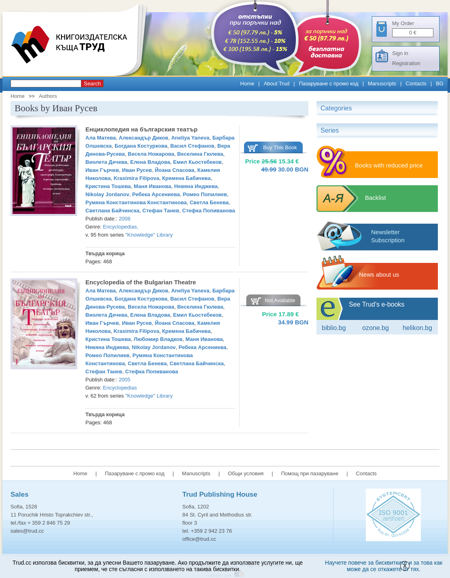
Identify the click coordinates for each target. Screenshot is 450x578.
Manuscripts (382, 83)
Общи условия (245, 473)
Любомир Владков (158, 339)
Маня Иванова (153, 186)
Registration (406, 63)
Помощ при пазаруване (310, 473)
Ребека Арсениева (156, 194)
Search (92, 83)
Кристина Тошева (108, 186)
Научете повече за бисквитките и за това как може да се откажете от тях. (383, 565)
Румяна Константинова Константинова (136, 202)
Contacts (416, 83)
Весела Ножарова (151, 154)
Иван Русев (137, 170)
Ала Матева (100, 138)
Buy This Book (280, 147)
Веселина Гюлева (200, 154)
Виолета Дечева (106, 162)
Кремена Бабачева (186, 178)
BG (440, 83)
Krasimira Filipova (136, 178)
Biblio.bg (334, 327)
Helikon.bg (417, 327)
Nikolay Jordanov (107, 194)
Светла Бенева (209, 202)
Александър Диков (143, 138)
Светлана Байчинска (112, 210)
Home (247, 83)
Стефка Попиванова (208, 210)
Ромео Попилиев (205, 194)
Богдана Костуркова (141, 146)
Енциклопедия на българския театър (141, 129)
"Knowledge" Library (149, 235)
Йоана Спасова (174, 170)
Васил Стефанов (192, 146)
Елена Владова (150, 162)
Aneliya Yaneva (190, 138)
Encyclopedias (120, 227)
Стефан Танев (160, 210)
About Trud (277, 83)
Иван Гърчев (102, 170)
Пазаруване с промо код (329, 83)
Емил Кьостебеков (197, 162)
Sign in (400, 53)
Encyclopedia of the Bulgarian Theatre (140, 282)
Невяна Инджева (196, 186)
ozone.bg (375, 327)
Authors (48, 96)
